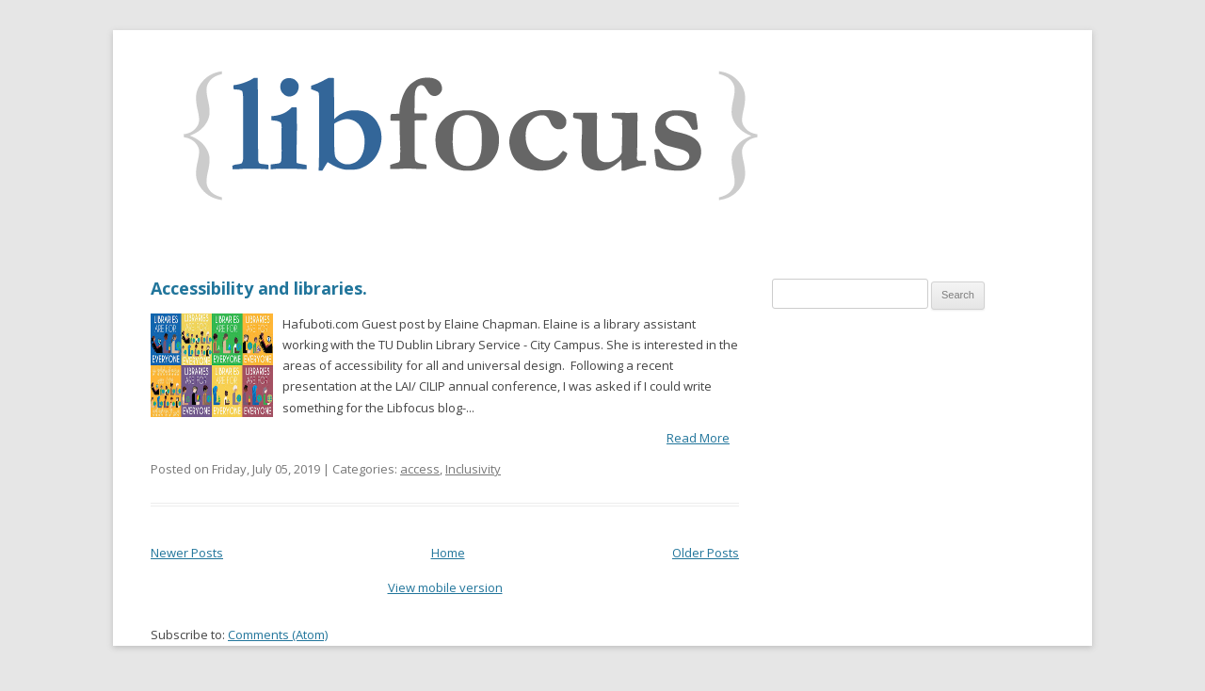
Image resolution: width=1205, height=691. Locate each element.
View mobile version (445, 587)
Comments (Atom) (278, 634)
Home (448, 552)
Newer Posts (187, 552)
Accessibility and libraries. (259, 288)
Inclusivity (473, 468)
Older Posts (705, 552)
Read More (698, 437)
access (420, 468)
